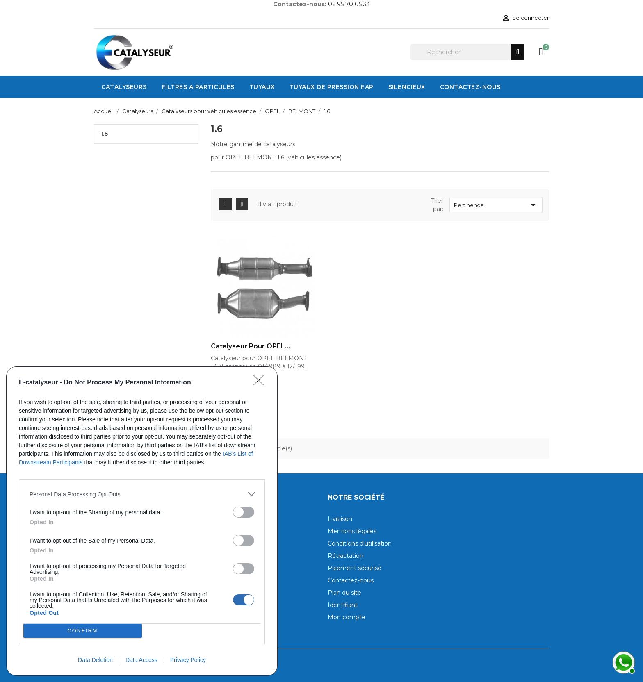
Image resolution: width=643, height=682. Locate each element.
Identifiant (343, 605)
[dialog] (142, 521)
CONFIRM (82, 631)
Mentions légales (352, 531)
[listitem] (142, 494)
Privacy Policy (188, 660)
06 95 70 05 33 (349, 4)
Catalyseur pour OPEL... (250, 346)
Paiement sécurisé (354, 568)
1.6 (104, 133)
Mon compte (346, 617)
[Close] (261, 383)
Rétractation (345, 555)
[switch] (243, 512)
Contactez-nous (351, 580)
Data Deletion (95, 660)
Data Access (141, 660)
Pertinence (496, 205)
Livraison (340, 519)
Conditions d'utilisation (360, 543)
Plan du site (344, 592)
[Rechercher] (467, 52)
